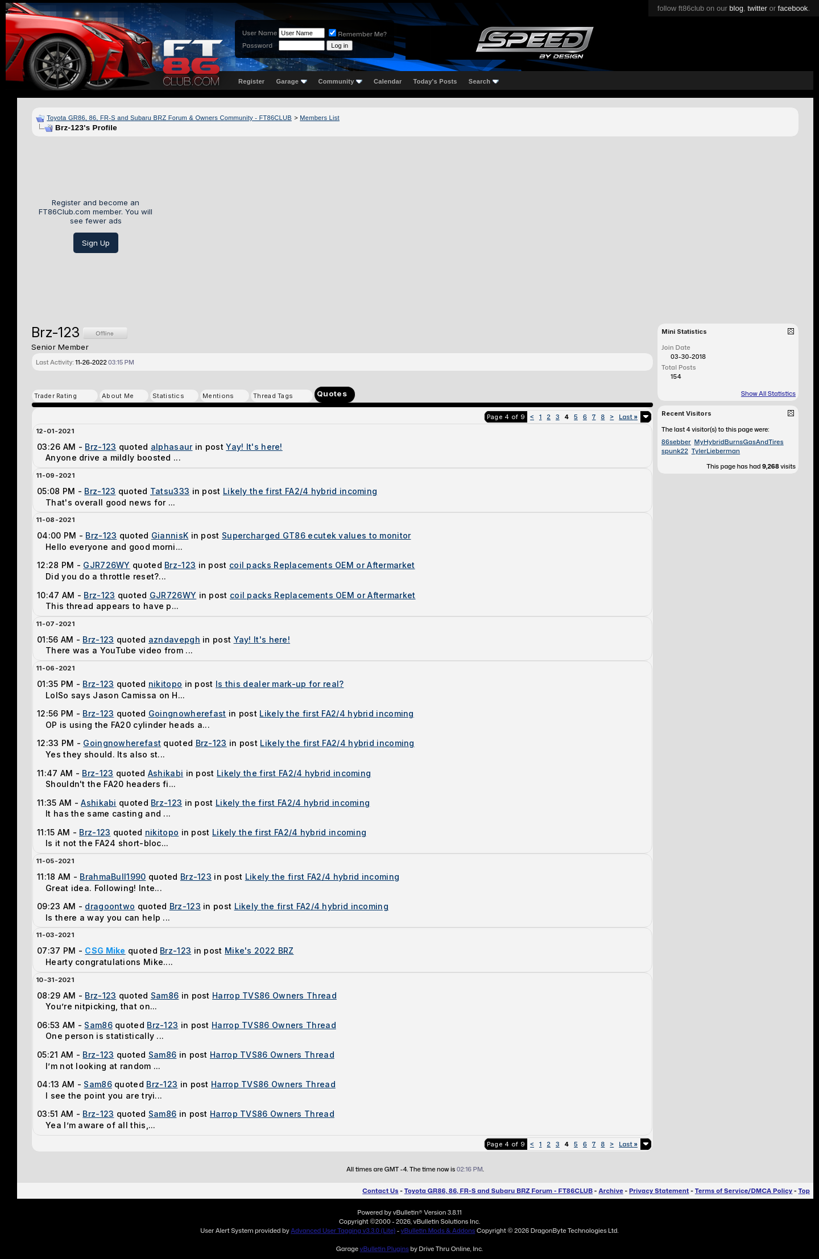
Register (251, 81)
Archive (610, 1190)
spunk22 (674, 450)
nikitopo (165, 684)
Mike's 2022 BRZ (259, 950)
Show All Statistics (768, 393)
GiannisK (169, 535)
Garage (291, 81)
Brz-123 (100, 447)
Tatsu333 (169, 491)
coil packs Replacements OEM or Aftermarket (322, 565)
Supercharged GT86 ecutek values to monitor (316, 535)
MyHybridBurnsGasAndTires (739, 441)
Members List (320, 117)
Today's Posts (435, 81)
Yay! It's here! (254, 447)
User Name (259, 33)
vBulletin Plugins (383, 1248)
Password (257, 45)
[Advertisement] (479, 225)
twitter (757, 8)
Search (484, 81)
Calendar (388, 81)
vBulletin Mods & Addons (438, 1230)
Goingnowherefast (187, 713)
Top (804, 1190)
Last (628, 416)
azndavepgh (174, 639)
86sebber (676, 441)
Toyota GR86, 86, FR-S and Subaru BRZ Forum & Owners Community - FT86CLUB (169, 117)
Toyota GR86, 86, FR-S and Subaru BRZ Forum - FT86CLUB (498, 1190)
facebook (793, 8)
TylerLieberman (716, 450)
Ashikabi (165, 773)
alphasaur (172, 447)
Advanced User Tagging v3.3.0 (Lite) (343, 1230)
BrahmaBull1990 (113, 876)
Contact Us (380, 1190)
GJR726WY (106, 565)
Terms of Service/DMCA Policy (744, 1190)
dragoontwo (110, 906)
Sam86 (165, 995)
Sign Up (96, 242)
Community (340, 81)
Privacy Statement (659, 1190)
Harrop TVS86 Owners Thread (274, 995)
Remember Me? (358, 34)
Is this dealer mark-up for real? (280, 684)
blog (736, 8)
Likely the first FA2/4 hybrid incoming (300, 491)
